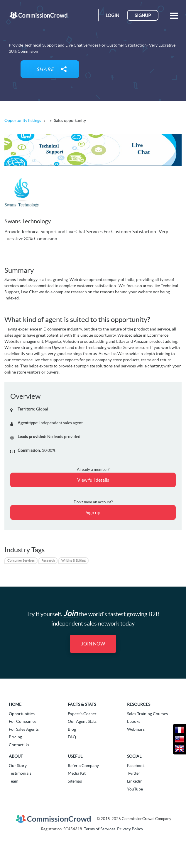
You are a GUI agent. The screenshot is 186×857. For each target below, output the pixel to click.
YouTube (135, 789)
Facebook (136, 765)
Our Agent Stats (82, 721)
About (16, 756)
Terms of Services (99, 829)
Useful (75, 756)
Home (15, 704)
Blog (72, 729)
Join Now (93, 643)
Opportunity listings (22, 120)
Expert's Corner (82, 713)
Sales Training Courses (147, 713)
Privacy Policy (130, 829)
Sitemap (75, 781)
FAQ (72, 737)
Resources (138, 704)
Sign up (93, 512)
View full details (93, 480)
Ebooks (133, 721)
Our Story (18, 765)
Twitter (133, 773)
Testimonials (20, 773)
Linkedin (135, 781)
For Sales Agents (24, 729)
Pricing (15, 737)
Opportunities (22, 713)
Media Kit (77, 773)
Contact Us (19, 744)
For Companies (22, 721)
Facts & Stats (82, 704)
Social (134, 756)
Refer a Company (83, 765)
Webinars (136, 729)
